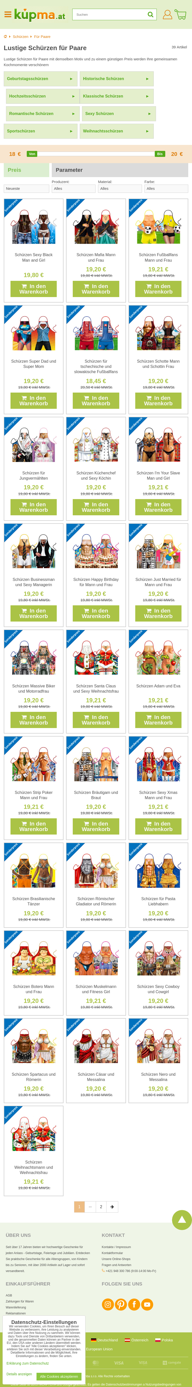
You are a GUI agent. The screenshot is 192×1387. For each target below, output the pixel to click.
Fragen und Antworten (116, 1247)
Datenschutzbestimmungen (124, 1367)
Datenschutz (14, 1302)
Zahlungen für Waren (20, 1284)
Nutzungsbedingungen (161, 1367)
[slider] (32, 136)
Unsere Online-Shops (116, 1241)
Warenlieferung (16, 1290)
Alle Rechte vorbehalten (114, 1359)
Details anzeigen (19, 1374)
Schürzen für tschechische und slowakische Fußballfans (96, 349)
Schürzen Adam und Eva (158, 668)
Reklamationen (16, 1296)
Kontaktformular (112, 1235)
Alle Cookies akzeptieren (59, 1377)
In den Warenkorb (34, 271)
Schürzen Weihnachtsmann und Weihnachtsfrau (33, 1150)
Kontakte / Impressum (116, 1229)
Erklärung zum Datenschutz (110, 1380)
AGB (9, 1278)
